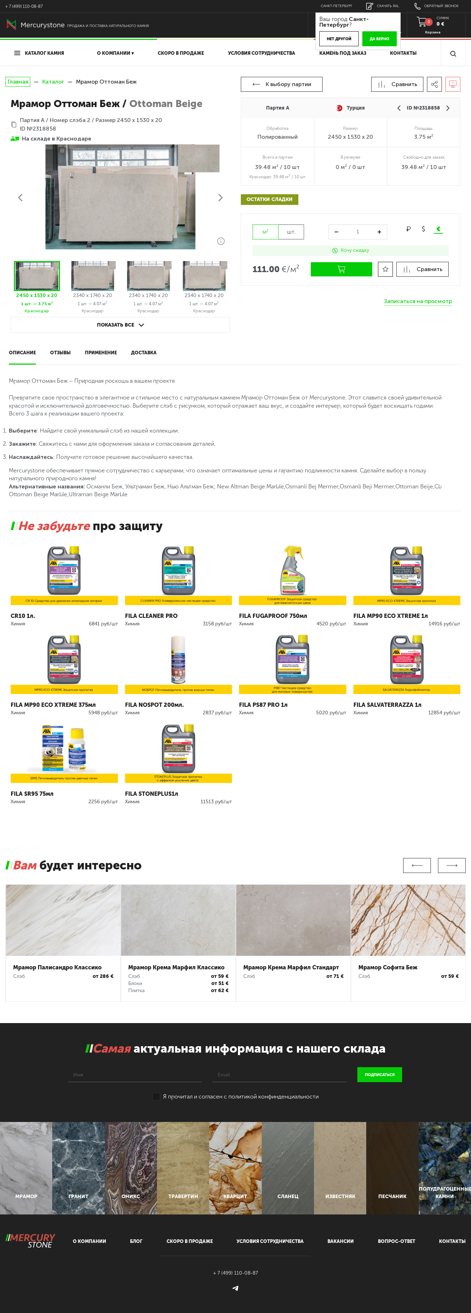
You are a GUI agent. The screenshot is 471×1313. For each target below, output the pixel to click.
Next (452, 865)
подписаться (380, 1075)
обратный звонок (437, 6)
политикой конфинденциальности (273, 1096)
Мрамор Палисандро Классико (57, 967)
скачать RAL (382, 6)
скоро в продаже (181, 53)
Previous (417, 865)
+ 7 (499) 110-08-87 (24, 6)
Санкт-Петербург (336, 6)
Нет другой (339, 39)
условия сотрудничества (261, 53)
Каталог (53, 81)
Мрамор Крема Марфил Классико (176, 967)
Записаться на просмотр (418, 301)
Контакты (403, 53)
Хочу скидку (350, 250)
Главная (18, 81)
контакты (452, 1241)
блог (136, 1241)
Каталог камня (39, 53)
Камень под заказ (342, 53)
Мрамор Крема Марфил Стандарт (291, 967)
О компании (89, 1241)
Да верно (379, 39)
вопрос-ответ (396, 1241)
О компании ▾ (115, 53)
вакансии (340, 1241)
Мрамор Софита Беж (387, 967)
